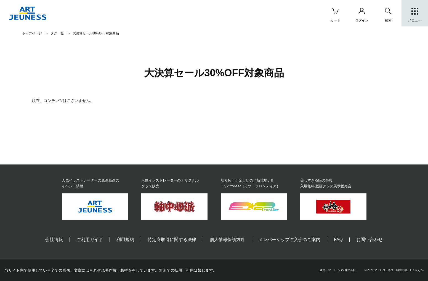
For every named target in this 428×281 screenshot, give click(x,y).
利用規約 (125, 239)
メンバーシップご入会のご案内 (289, 239)
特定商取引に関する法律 (172, 239)
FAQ (338, 239)
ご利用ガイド (89, 239)
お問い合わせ (369, 239)
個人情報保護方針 (227, 239)
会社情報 (54, 239)
